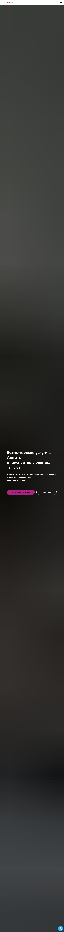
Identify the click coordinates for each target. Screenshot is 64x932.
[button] (21, 492)
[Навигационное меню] (61, 2)
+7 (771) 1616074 (7, 2)
